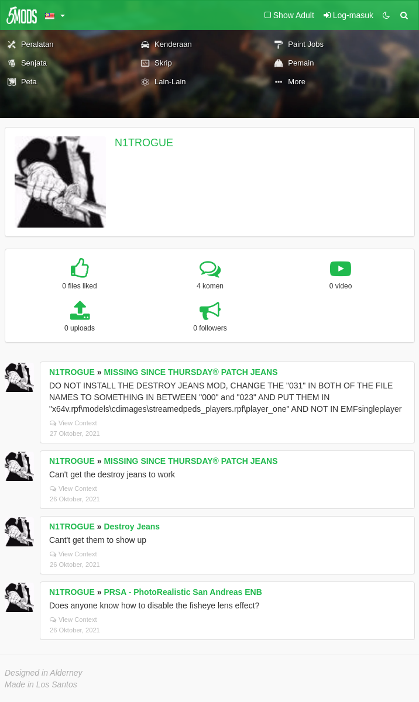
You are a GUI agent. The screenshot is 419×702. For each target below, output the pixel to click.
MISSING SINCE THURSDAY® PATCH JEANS (190, 372)
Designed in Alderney (44, 672)
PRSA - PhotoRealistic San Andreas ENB (183, 592)
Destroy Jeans (132, 526)
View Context (73, 422)
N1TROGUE (144, 143)
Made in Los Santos (41, 684)
